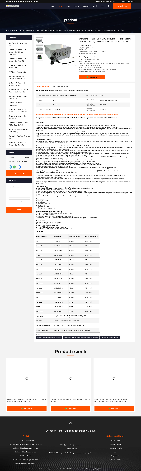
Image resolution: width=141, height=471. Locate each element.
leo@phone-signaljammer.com (105, 1)
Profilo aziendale (115, 440)
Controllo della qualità (115, 448)
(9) (18, 67)
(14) (18, 117)
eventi (95, 6)
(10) (18, 91)
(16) (18, 131)
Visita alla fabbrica (115, 444)
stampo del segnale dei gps (110, 337)
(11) (17, 72)
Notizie (115, 452)
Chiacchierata (122, 6)
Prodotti (60, 6)
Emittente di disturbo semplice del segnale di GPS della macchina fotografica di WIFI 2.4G (26, 400)
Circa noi (76, 6)
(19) (18, 124)
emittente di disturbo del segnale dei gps (32, 30)
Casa (52, 6)
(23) (17, 52)
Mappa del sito (115, 456)
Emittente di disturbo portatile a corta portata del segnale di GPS (70, 400)
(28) (18, 44)
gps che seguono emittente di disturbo (49, 337)
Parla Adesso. (19, 173)
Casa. (8, 30)
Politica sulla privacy (115, 460)
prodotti (14, 30)
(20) (17, 60)
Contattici (86, 6)
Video (68, 6)
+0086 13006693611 (127, 1)
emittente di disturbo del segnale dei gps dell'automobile (81, 337)
